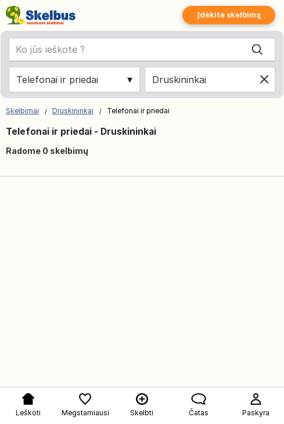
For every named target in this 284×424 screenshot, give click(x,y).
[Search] (257, 49)
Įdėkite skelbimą (229, 14)
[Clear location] (264, 79)
